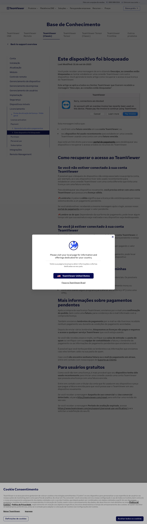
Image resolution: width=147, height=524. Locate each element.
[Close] (112, 237)
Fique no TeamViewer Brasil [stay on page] (73, 282)
